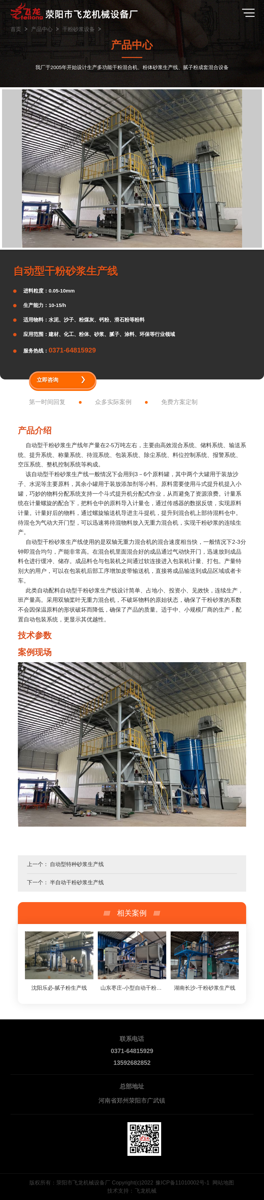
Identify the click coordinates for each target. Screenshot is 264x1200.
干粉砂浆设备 (78, 29)
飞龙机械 (145, 1191)
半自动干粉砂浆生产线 (77, 882)
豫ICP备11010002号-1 (182, 1183)
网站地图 (223, 1183)
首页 (15, 29)
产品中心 (42, 29)
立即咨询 (47, 380)
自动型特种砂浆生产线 (77, 864)
